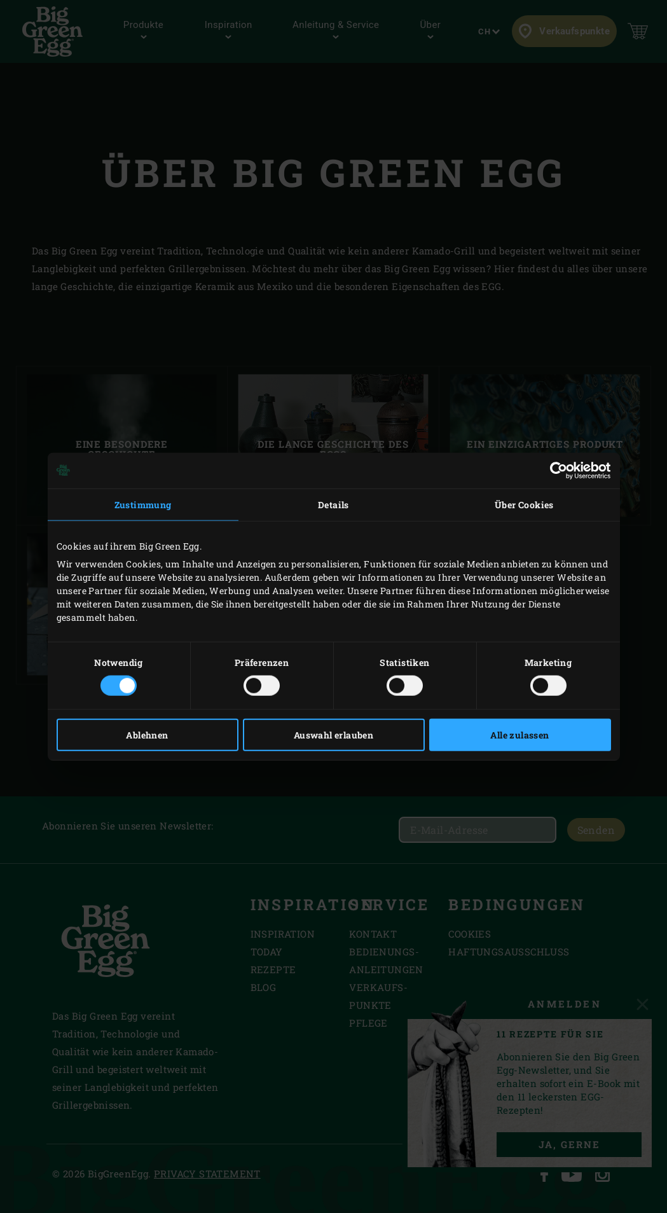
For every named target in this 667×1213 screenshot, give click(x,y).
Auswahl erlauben (333, 735)
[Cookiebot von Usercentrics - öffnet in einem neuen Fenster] (555, 470)
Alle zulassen (519, 735)
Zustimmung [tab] (143, 504)
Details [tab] (333, 504)
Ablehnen (147, 735)
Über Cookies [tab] (524, 504)
